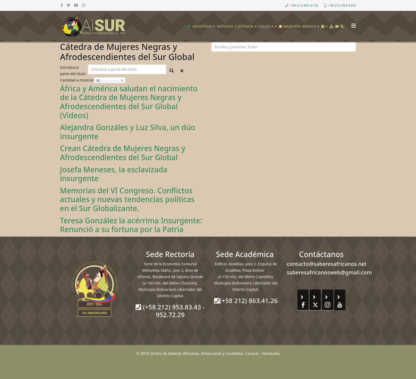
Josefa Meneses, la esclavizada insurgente (113, 174)
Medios (309, 26)
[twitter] (68, 5)
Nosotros (202, 26)
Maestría (290, 26)
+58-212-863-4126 (304, 5)
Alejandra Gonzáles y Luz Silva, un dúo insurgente (127, 131)
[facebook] (61, 5)
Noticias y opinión (235, 26)
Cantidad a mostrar (77, 80)
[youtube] (76, 5)
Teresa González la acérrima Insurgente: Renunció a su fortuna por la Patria (131, 225)
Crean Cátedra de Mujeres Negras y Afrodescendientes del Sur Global (122, 152)
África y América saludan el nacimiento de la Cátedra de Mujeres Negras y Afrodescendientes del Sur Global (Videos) (129, 101)
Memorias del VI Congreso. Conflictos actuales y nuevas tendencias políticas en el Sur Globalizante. (127, 199)
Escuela (266, 26)
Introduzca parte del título (73, 70)
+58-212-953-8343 (342, 5)
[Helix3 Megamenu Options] (352, 24)
